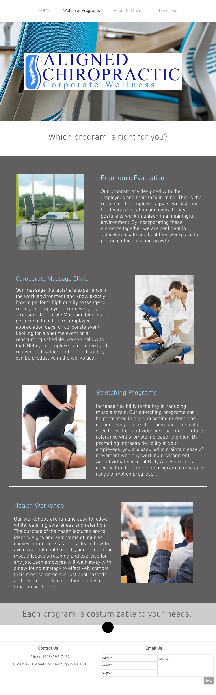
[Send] (209, 680)
